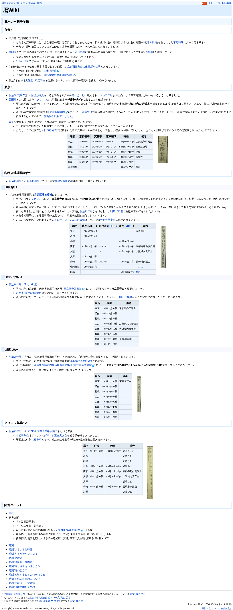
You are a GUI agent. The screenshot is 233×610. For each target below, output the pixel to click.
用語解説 (227, 3)
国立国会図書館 (57, 112)
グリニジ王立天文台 (55, 435)
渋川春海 (80, 52)
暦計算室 (20, 3)
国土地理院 (52, 70)
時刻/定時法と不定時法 (22, 582)
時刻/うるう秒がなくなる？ (24, 553)
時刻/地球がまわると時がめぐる (27, 574)
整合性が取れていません (58, 116)
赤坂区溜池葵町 (43, 194)
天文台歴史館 (107, 219)
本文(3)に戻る (78, 600)
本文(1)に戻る (137, 594)
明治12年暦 (106, 95)
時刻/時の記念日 (18, 570)
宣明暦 (12, 52)
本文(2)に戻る (63, 597)
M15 (110, 225)
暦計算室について (211, 608)
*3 (130, 466)
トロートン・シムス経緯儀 (69, 219)
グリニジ (42, 99)
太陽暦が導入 (36, 95)
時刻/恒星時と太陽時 (20, 562)
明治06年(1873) (17, 95)
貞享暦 (149, 52)
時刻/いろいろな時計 (20, 549)
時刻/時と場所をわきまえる (24, 566)
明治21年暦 (15, 431)
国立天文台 (7, 3)
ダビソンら (37, 198)
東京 (11, 121)
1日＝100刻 (22, 61)
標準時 (38, 439)
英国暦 (12, 99)
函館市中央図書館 (40, 598)
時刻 (39, 3)
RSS (204, 3)
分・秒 (81, 95)
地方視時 (152, 42)
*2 (78, 369)
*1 (92, 56)
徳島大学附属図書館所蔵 (59, 74)
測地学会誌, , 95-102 (49, 601)
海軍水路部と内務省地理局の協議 (53, 365)
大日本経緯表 (49, 130)
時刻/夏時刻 (15, 557)
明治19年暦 (33, 181)
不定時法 (178, 42)
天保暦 (29, 80)
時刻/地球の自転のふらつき (24, 578)
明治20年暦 (15, 356)
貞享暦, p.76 (19, 594)
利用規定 (225, 608)
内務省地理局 (62, 181)
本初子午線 (22, 435)
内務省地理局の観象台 (29, 292)
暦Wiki (31, 3)
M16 (140, 266)
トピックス (214, 3)
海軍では (87, 112)
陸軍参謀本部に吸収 (81, 360)
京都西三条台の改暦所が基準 (83, 66)
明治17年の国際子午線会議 (39, 431)
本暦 (11, 513)
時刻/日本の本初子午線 (22, 587)
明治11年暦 (86, 211)
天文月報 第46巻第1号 (70, 530)
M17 (138, 271)
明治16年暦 (116, 211)
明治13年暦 (15, 181)
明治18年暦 (15, 284)
